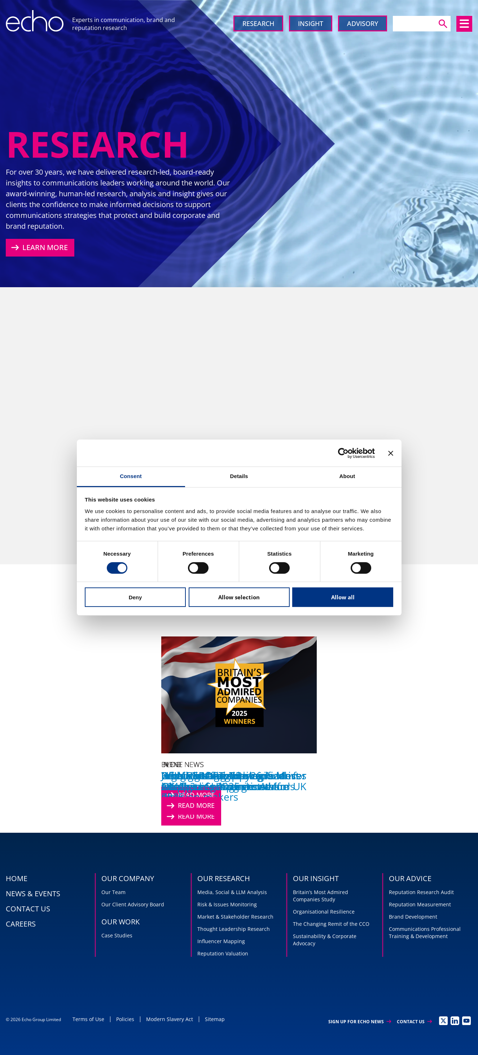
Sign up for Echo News (359, 1022)
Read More (190, 806)
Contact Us (414, 1022)
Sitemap (215, 1019)
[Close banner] (390, 453)
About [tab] (347, 476)
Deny (135, 597)
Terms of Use (88, 1019)
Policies (125, 1019)
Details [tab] (239, 476)
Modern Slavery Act (169, 1019)
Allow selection (239, 597)
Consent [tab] (131, 476)
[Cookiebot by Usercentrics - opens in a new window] (343, 453)
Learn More (38, 247)
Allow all (343, 597)
